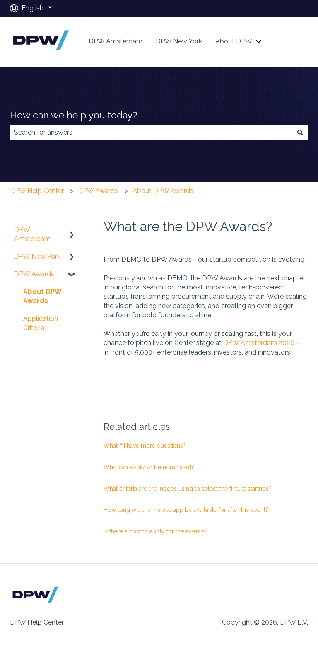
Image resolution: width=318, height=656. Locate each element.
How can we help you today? (73, 115)
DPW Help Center (37, 191)
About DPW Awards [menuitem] (42, 296)
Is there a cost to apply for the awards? (155, 531)
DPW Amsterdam (115, 41)
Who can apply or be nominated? (149, 467)
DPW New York (179, 41)
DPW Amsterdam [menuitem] (32, 234)
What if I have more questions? (145, 445)
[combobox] (151, 132)
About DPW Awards (162, 191)
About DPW (233, 41)
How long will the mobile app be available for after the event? (186, 509)
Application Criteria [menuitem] (40, 322)
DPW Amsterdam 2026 (258, 343)
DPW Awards (98, 191)
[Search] (300, 132)
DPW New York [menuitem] (37, 256)
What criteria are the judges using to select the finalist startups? (188, 488)
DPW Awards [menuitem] (34, 274)
